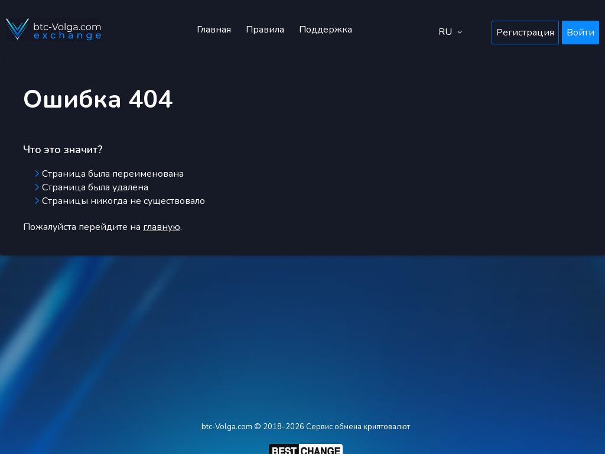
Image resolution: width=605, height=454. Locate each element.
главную (161, 227)
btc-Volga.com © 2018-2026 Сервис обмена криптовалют (305, 426)
